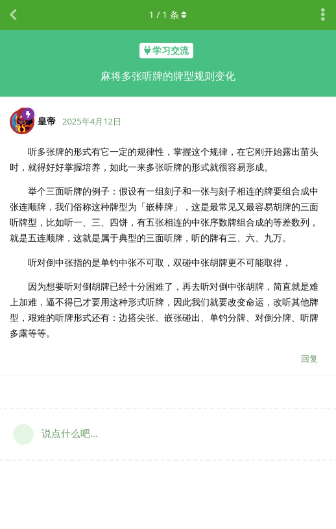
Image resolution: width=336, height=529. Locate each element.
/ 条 (168, 14)
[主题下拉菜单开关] (323, 15)
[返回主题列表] (13, 15)
